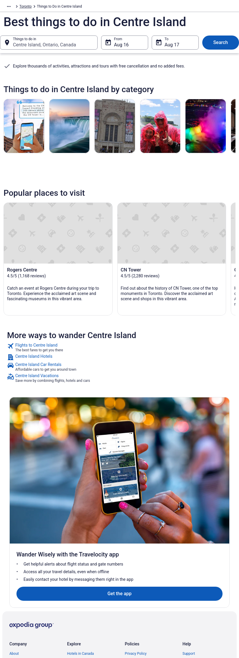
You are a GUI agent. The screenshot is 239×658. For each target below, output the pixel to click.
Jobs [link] (13, 541)
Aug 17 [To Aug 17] (172, 47)
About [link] (14, 532)
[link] (119, 354)
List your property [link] (23, 551)
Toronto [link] (56, 7)
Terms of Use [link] (135, 551)
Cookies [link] (131, 541)
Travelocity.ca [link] (14, 7)
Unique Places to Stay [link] (84, 570)
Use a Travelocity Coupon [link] (202, 574)
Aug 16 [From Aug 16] (121, 47)
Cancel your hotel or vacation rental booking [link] (205, 553)
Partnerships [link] (19, 560)
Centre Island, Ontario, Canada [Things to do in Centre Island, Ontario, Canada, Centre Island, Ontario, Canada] (44, 47)
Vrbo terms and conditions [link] (145, 560)
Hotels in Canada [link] (80, 532)
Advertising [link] (18, 598)
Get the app (110, 472)
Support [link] (189, 532)
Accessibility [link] (135, 570)
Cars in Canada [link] (79, 541)
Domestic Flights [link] (80, 551)
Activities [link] (37, 7)
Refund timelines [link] (196, 565)
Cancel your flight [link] (196, 541)
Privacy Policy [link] (136, 532)
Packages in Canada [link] (83, 560)
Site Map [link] (16, 588)
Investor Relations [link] (23, 579)
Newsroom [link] (17, 570)
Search (220, 45)
